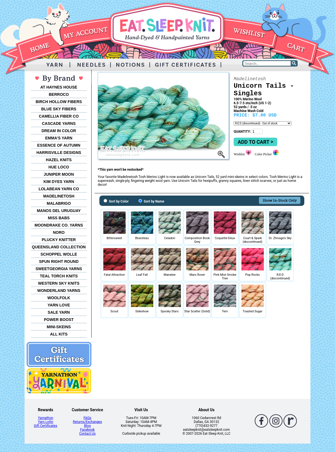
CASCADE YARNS (59, 123)
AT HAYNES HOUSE (58, 87)
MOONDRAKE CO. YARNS (59, 225)
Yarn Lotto (45, 422)
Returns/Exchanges (87, 422)
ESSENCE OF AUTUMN (58, 145)
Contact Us (87, 434)
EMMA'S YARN (58, 138)
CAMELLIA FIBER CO (59, 116)
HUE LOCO (59, 167)
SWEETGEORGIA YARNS (58, 269)
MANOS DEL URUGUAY (59, 210)
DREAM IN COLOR (59, 131)
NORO (59, 232)
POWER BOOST (59, 319)
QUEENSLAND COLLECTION (59, 247)
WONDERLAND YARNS (58, 290)
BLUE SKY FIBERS (58, 109)
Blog (87, 426)
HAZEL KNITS (58, 160)
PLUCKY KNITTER (59, 239)
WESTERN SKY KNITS (58, 283)
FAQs (87, 418)
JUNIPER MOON (59, 174)
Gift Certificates (45, 426)
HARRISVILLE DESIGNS (58, 152)
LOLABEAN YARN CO (59, 189)
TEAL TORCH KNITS (59, 276)
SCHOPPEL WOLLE (58, 254)
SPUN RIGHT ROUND (59, 261)
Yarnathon (45, 418)
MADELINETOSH (59, 196)
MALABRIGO (59, 203)
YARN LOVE (58, 305)
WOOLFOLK (58, 298)
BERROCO (59, 94)
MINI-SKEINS (59, 327)
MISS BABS (59, 218)
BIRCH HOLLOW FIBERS (59, 101)
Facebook (87, 430)
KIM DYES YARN (59, 181)
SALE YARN (59, 312)
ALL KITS (59, 334)
